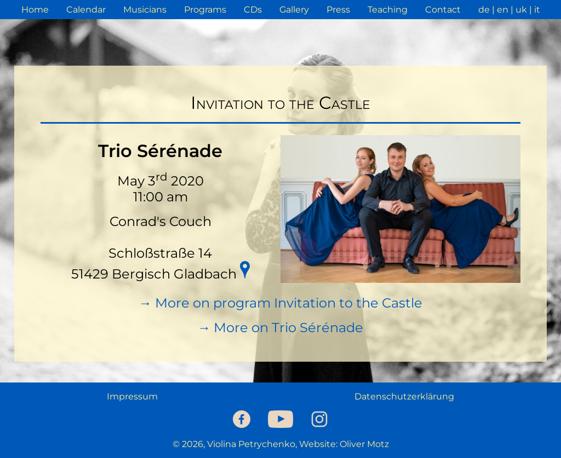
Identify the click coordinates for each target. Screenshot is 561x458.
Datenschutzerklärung (404, 396)
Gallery (294, 9)
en (502, 9)
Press (338, 9)
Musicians (145, 9)
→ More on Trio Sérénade (280, 327)
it (537, 9)
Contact (443, 9)
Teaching (388, 9)
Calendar (86, 9)
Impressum (132, 396)
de (484, 9)
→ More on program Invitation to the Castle (280, 303)
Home (35, 9)
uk (521, 9)
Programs (205, 9)
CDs (253, 9)
